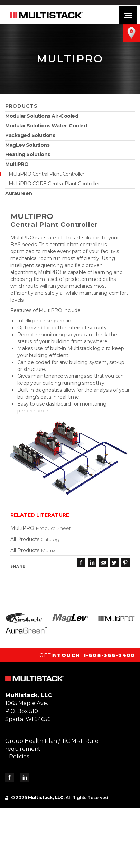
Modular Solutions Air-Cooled (41, 116)
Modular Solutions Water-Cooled (46, 126)
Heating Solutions (27, 154)
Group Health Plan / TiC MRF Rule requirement (52, 745)
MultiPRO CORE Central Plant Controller (54, 183)
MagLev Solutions (27, 145)
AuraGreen (18, 193)
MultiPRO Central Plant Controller (46, 174)
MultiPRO (16, 164)
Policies (19, 756)
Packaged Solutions (30, 135)
